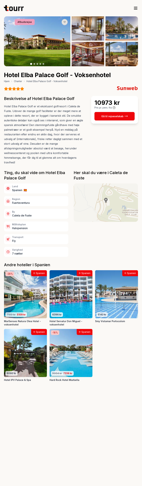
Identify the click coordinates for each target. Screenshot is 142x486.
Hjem (7, 81)
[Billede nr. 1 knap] (31, 64)
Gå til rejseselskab (114, 116)
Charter (18, 81)
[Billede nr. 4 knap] (40, 64)
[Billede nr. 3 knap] (37, 64)
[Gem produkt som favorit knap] (65, 22)
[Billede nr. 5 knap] (43, 64)
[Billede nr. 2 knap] (34, 64)
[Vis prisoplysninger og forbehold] (114, 107)
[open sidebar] (135, 8)
